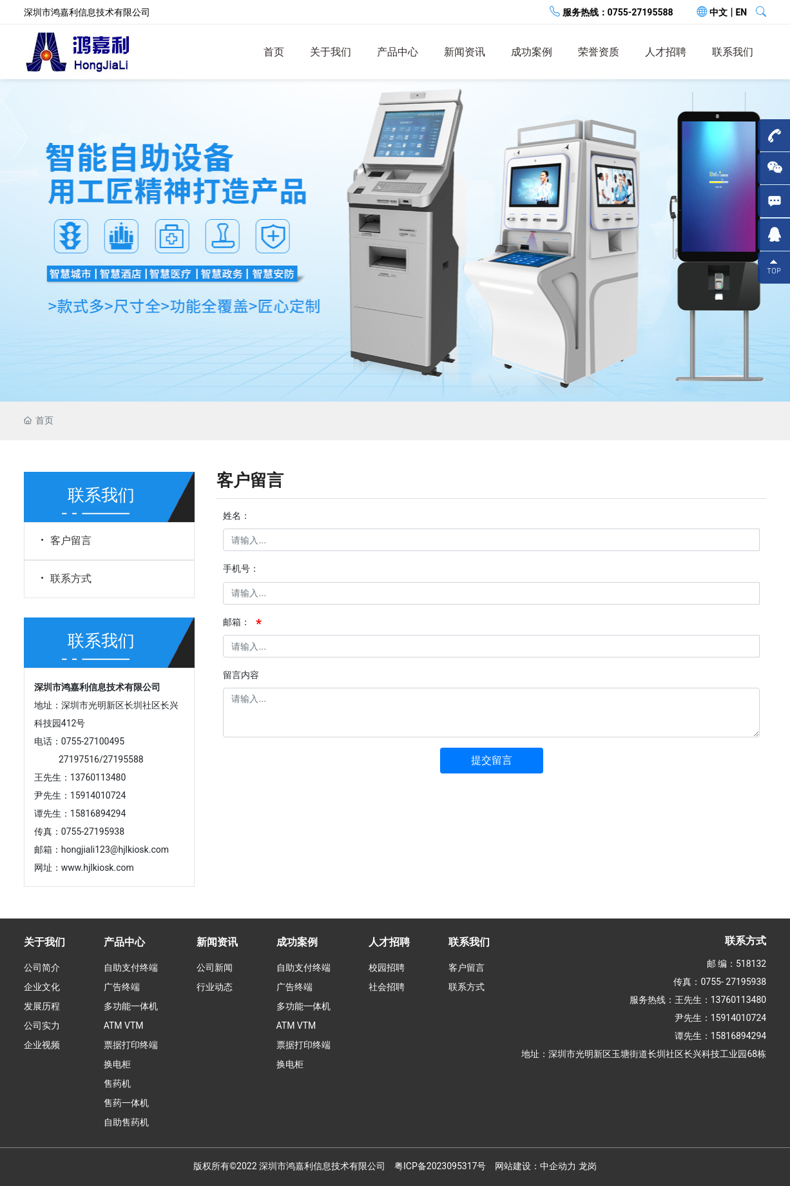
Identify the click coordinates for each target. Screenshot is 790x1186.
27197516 (79, 759)
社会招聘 (387, 987)
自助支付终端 (131, 967)
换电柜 (117, 1064)
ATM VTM (124, 1025)
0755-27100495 (92, 741)
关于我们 (330, 52)
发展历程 (42, 1006)
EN (741, 12)
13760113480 (98, 777)
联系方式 (64, 578)
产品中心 (397, 52)
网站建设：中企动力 (535, 1166)
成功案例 (531, 52)
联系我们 (732, 52)
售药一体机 (126, 1103)
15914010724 (98, 795)
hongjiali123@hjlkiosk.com (115, 849)
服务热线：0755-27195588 (618, 12)
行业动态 (215, 987)
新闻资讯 (464, 52)
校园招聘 (387, 967)
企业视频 (42, 1045)
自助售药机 (126, 1122)
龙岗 (588, 1166)
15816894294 (98, 813)
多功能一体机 (131, 1006)
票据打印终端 (131, 1045)
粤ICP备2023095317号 (440, 1166)
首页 (274, 52)
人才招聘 (665, 52)
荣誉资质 (598, 52)
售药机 (117, 1083)
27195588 (123, 759)
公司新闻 (215, 967)
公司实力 (42, 1025)
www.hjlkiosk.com (97, 867)
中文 (718, 12)
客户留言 (64, 540)
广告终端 (122, 987)
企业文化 (42, 987)
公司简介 (42, 967)
